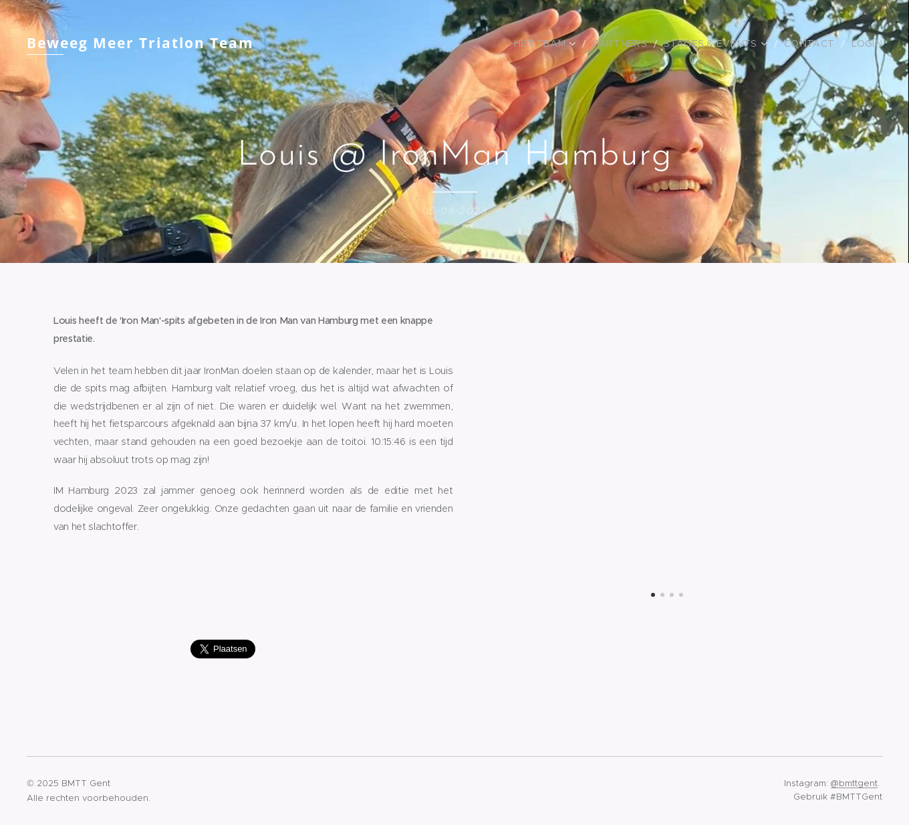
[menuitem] (572, 43)
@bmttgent (854, 783)
